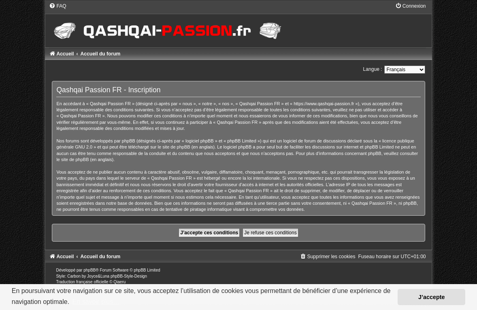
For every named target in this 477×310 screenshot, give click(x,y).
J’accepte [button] (431, 297)
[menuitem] (57, 6)
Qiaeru (119, 282)
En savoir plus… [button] (96, 301)
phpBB (89, 270)
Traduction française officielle (82, 282)
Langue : (372, 69)
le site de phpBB (174, 146)
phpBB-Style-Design (129, 276)
